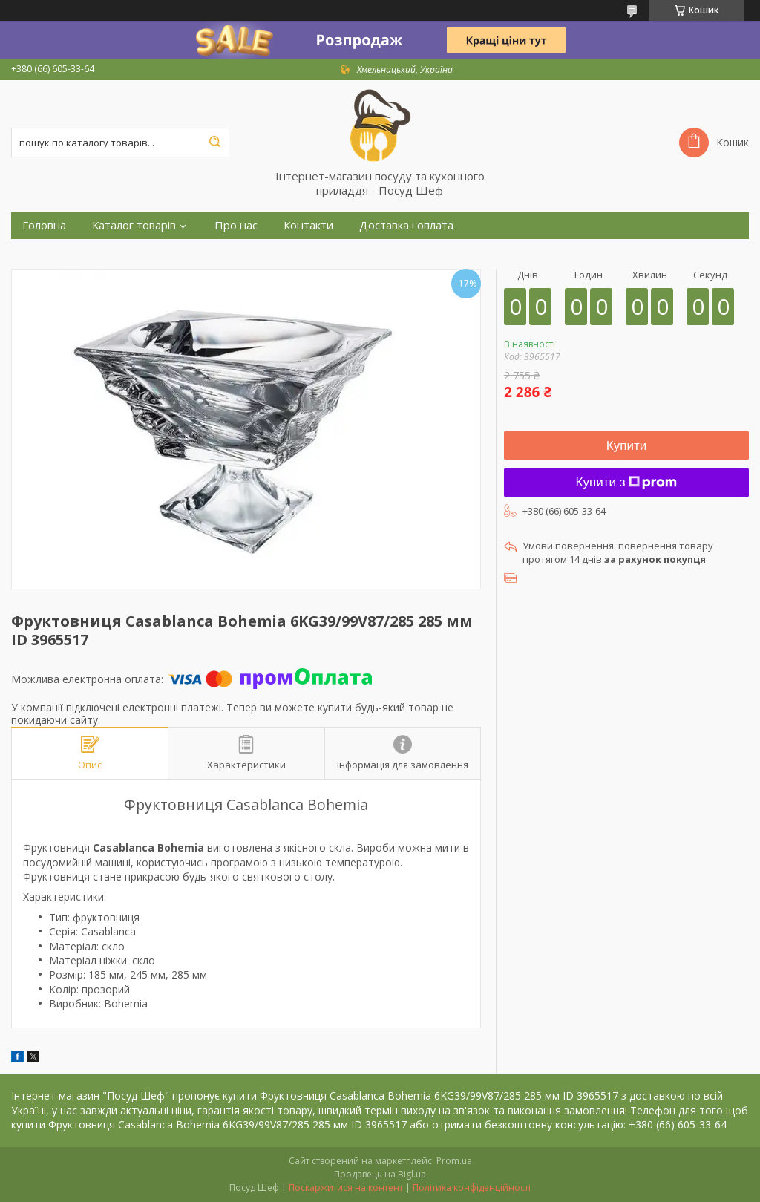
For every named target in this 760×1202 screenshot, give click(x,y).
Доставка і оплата (406, 225)
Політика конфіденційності (472, 1187)
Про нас (236, 225)
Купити (626, 446)
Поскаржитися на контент (346, 1187)
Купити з (627, 482)
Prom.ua (454, 1160)
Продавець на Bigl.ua (380, 1174)
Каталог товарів (134, 225)
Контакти (308, 225)
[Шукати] (214, 142)
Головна (44, 225)
